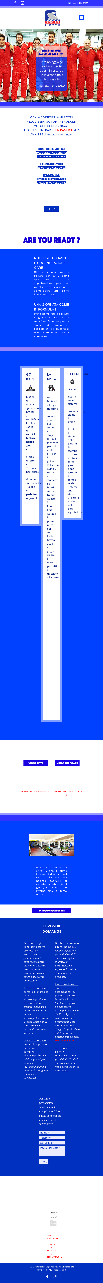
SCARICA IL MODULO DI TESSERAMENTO (54, 1250)
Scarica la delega (64, 1040)
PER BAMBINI (62, 130)
